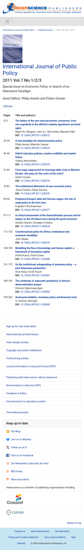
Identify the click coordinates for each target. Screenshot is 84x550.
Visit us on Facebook (19, 455)
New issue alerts (17, 479)
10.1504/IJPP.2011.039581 (35, 275)
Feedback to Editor (16, 393)
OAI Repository (62, 531)
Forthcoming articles (17, 358)
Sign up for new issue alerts (21, 326)
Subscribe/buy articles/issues (22, 334)
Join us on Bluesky (18, 439)
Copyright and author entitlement (24, 350)
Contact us (20, 531)
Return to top (74, 523)
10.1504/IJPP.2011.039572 (35, 135)
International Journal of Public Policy (18, 30)
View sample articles (17, 342)
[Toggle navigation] (7, 21)
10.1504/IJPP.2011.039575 (35, 180)
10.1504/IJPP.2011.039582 (35, 291)
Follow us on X (16, 447)
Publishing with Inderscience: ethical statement (31, 377)
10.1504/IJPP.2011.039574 (35, 164)
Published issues (45, 30)
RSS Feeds (14, 471)
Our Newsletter (17, 463)
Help (73, 537)
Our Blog (13, 431)
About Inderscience (40, 531)
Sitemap (21, 543)
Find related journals (17, 412)
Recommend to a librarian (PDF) (23, 385)
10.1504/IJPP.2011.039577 (35, 210)
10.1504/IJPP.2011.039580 (35, 259)
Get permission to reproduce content (26, 401)
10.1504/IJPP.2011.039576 (35, 193)
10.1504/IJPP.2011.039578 (35, 226)
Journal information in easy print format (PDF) (31, 366)
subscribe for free (38, 463)
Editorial (7, 106)
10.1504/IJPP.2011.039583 (35, 304)
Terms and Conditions (55, 537)
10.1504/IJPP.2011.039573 (35, 148)
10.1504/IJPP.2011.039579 (35, 242)
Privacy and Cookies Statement (23, 537)
